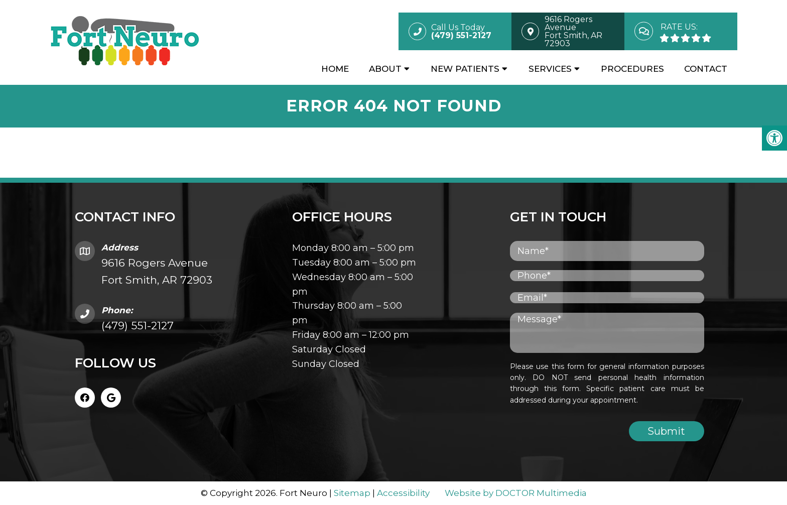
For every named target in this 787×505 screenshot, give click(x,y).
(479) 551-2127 (137, 325)
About (385, 69)
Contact (705, 69)
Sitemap (352, 493)
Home (335, 69)
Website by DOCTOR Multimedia (516, 493)
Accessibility (403, 493)
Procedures (632, 69)
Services (550, 69)
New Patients (465, 69)
